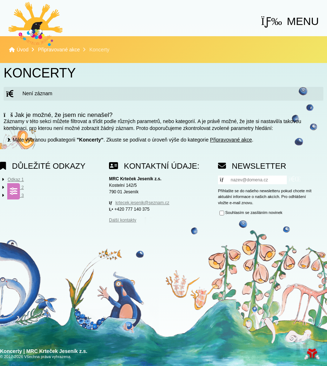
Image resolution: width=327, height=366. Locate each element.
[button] (290, 21)
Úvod (35, 24)
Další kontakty (122, 220)
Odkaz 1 (16, 179)
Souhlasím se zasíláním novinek (253, 213)
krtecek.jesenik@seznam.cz (142, 202)
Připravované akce (59, 49)
